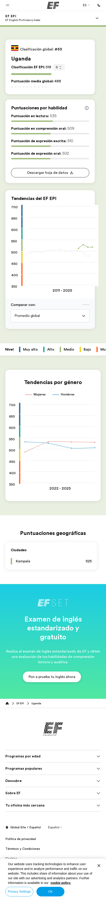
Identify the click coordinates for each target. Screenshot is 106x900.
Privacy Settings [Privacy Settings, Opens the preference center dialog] (19, 891)
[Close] (99, 866)
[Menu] (97, 18)
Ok (50, 891)
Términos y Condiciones (22, 848)
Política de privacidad (20, 839)
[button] (7, 5)
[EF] (53, 5)
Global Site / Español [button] (23, 827)
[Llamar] (99, 5)
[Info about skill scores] (87, 108)
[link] (22, 18)
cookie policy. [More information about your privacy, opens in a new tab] (61, 883)
